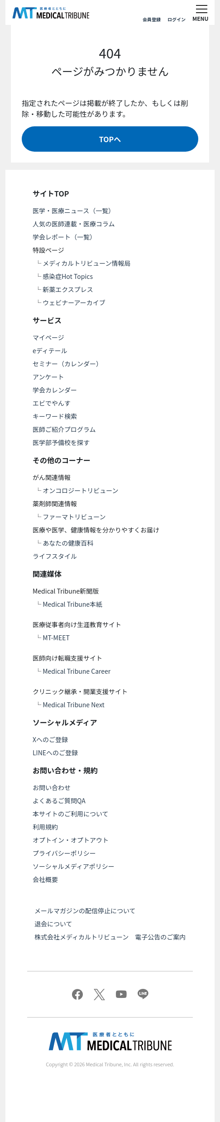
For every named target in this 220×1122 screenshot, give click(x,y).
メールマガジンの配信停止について (85, 910)
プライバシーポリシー (64, 853)
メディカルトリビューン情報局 (86, 263)
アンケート (48, 376)
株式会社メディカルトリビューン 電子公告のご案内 (110, 936)
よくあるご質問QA (59, 800)
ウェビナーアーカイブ (74, 302)
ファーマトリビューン (74, 516)
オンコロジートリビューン (80, 490)
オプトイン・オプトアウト (71, 839)
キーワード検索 (55, 416)
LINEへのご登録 (55, 752)
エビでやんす (52, 403)
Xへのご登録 (50, 739)
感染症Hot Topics (68, 276)
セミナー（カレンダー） (67, 363)
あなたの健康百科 (68, 542)
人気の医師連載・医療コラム (74, 223)
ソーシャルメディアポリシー (74, 866)
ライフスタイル (55, 556)
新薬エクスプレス (68, 289)
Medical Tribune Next (74, 704)
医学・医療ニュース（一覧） (74, 210)
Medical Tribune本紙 (72, 604)
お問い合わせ (52, 787)
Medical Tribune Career (76, 671)
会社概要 (45, 879)
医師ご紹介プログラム (64, 429)
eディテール (50, 350)
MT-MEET (56, 637)
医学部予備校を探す (61, 442)
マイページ (48, 337)
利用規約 (45, 826)
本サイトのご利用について (71, 813)
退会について (53, 923)
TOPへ (110, 139)
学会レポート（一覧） (64, 236)
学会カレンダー (55, 389)
